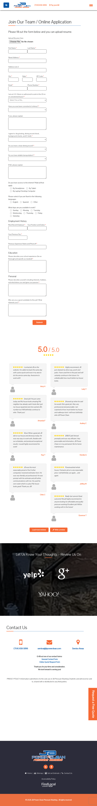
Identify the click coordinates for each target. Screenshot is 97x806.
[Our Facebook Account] (51, 767)
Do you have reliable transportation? (21, 155)
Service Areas (78, 648)
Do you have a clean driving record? (21, 146)
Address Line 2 (13, 67)
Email (10, 85)
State (24, 76)
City (9, 76)
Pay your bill (54, 5)
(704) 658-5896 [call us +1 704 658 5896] (40, 5)
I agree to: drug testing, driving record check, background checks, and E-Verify (23, 135)
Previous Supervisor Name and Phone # (22, 244)
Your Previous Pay (14, 234)
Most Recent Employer (16, 225)
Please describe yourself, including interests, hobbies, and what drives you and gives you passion (27, 281)
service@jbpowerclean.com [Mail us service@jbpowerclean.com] (49, 648)
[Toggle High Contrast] (6, 5)
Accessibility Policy (48, 779)
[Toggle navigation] (91, 5)
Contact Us (67, 773)
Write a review (59, 530)
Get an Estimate (52, 773)
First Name (12, 48)
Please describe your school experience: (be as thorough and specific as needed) (25, 257)
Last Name (31, 48)
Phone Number (33, 85)
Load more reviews (39, 530)
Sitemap (38, 773)
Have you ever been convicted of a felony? (23, 106)
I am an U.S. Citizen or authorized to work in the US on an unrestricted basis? (27, 95)
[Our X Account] (46, 767)
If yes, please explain (15, 116)
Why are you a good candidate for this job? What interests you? (25, 301)
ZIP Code (39, 76)
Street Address (13, 57)
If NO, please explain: (15, 165)
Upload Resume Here (15, 38)
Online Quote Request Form (49, 662)
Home (28, 773)
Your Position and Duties (36, 225)
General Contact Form (50, 659)
